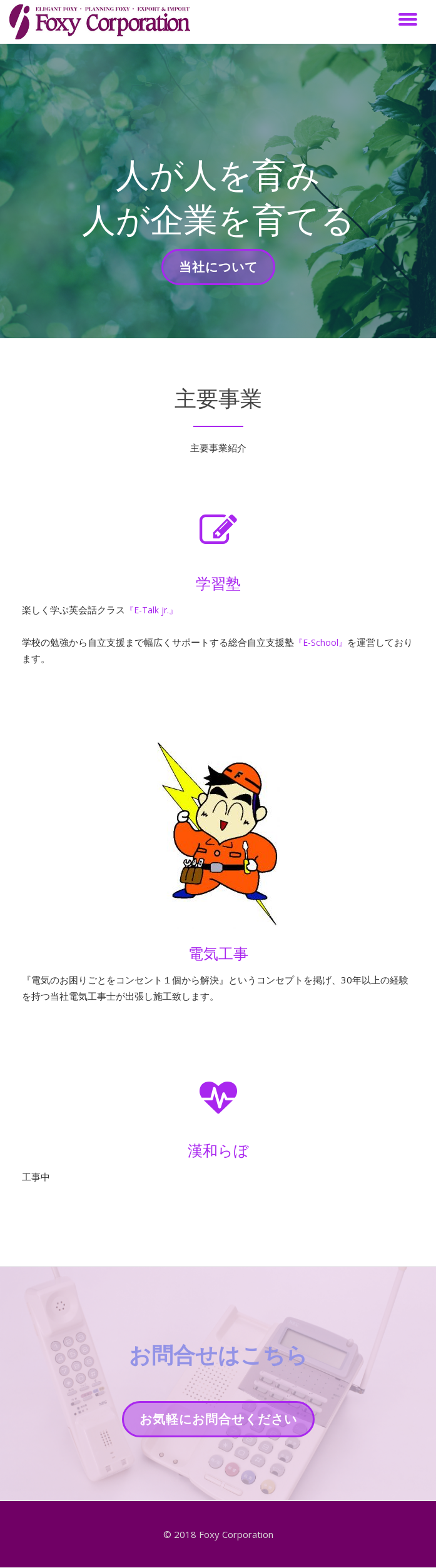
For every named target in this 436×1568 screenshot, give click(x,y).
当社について (218, 270)
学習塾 (218, 583)
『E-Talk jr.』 (153, 609)
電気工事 (218, 953)
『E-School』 (322, 642)
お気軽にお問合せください (218, 1423)
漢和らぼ (218, 1150)
